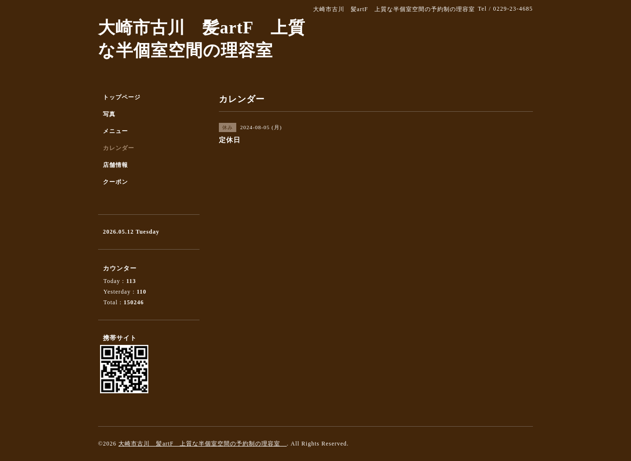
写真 (109, 114)
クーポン (115, 181)
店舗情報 (115, 165)
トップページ (122, 97)
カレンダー (118, 148)
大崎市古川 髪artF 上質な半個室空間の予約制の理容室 (202, 443)
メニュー (115, 131)
